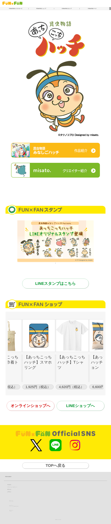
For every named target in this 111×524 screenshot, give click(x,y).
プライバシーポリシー (12, 487)
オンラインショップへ (30, 406)
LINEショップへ (80, 406)
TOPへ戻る (55, 465)
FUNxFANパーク (92, 8)
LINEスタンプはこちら (55, 283)
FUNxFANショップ (41, 8)
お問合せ (9, 491)
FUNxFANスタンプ (67, 8)
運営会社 (9, 489)
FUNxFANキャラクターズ (15, 8)
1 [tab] (55, 263)
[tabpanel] (55, 241)
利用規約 (9, 484)
